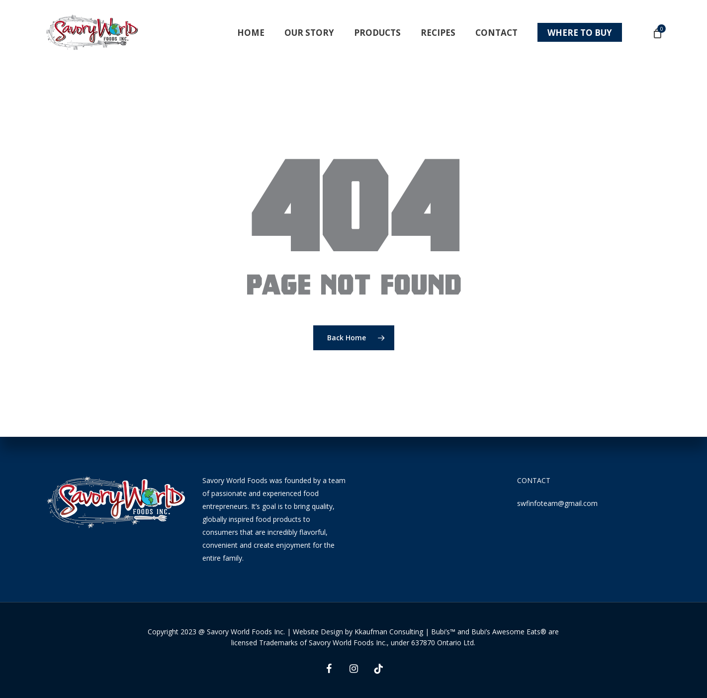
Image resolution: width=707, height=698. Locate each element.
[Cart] (657, 33)
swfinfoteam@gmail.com (557, 503)
